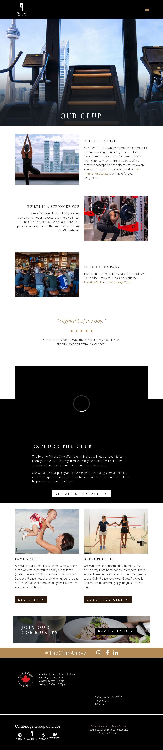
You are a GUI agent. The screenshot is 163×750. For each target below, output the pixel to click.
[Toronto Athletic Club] (21, 9)
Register (28, 599)
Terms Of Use (119, 726)
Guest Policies (105, 599)
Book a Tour (113, 631)
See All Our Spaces (78, 494)
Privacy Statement (100, 726)
